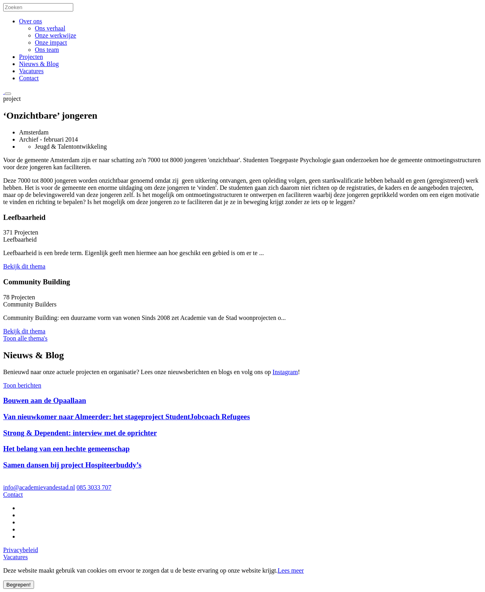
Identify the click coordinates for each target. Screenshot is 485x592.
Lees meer (291, 570)
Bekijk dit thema (24, 266)
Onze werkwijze (55, 35)
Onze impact (51, 42)
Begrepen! (18, 585)
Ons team (47, 49)
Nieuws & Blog (39, 64)
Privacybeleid (20, 550)
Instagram (285, 372)
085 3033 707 (93, 487)
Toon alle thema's (25, 338)
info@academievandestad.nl (39, 487)
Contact (29, 78)
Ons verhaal (50, 28)
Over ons (30, 21)
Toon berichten (22, 385)
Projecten (31, 56)
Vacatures (31, 71)
